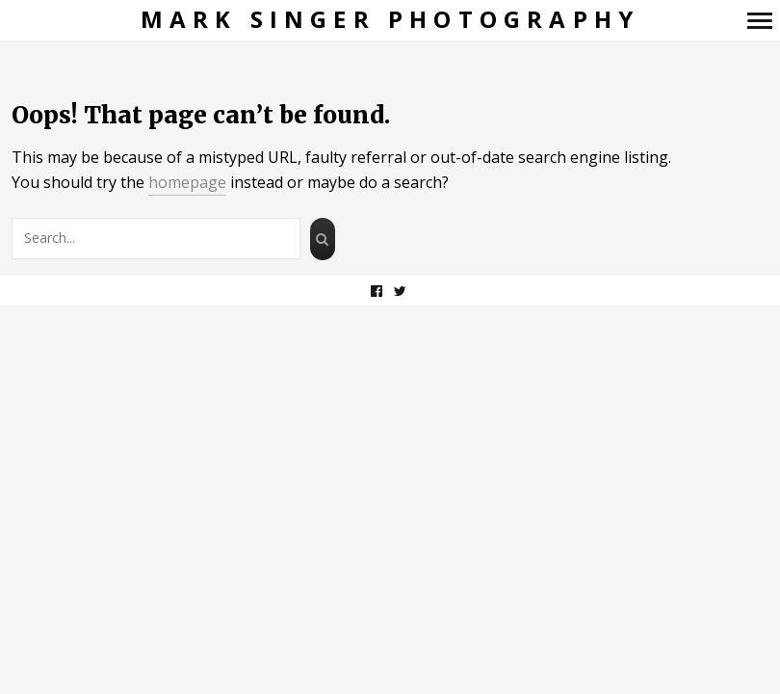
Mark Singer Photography (390, 20)
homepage (187, 182)
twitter (410, 290)
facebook (386, 290)
